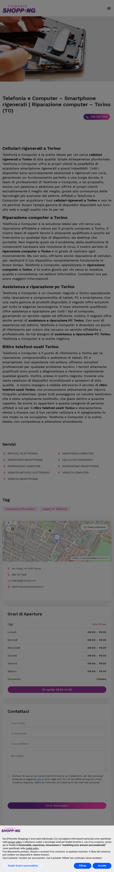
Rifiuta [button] (82, 865)
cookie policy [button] (32, 848)
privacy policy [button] (15, 842)
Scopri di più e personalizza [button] (23, 865)
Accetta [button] (102, 865)
